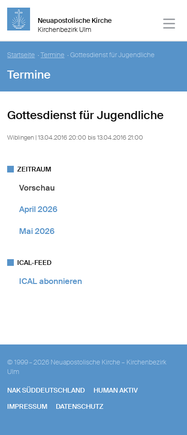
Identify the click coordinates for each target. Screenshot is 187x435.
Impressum (27, 406)
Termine (52, 55)
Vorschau (37, 187)
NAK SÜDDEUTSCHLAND (46, 390)
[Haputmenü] (169, 25)
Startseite (21, 55)
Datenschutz (80, 406)
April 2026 (38, 209)
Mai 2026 (36, 231)
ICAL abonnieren (50, 281)
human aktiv (116, 390)
